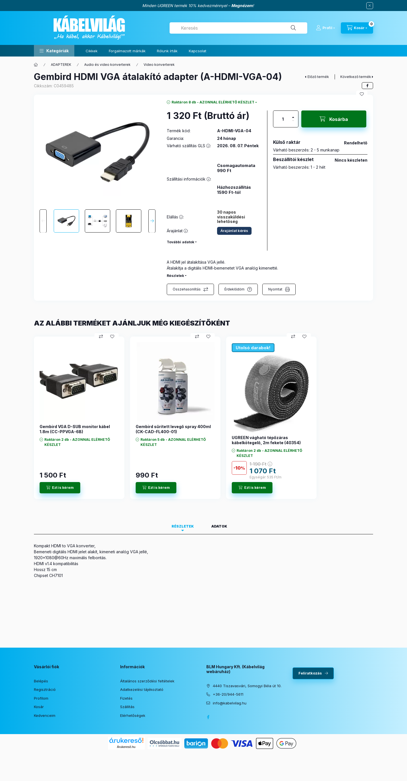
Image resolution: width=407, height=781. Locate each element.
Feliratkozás (310, 673)
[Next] (151, 221)
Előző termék (318, 77)
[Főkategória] (36, 64)
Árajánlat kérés (234, 230)
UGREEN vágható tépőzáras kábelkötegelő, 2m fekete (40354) (266, 440)
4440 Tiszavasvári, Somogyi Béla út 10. (247, 686)
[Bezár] (369, 5)
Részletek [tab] (183, 526)
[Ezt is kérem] (60, 487)
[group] (203, 418)
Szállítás (127, 706)
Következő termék (355, 77)
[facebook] (367, 85)
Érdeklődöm (234, 289)
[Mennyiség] (282, 119)
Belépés (41, 681)
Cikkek (92, 51)
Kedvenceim (44, 715)
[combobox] (238, 28)
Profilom (41, 698)
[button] (54, 51)
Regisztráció (45, 689)
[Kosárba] (333, 118)
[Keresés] (293, 28)
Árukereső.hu (126, 747)
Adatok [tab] (219, 526)
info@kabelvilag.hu (229, 703)
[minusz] (293, 123)
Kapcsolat (197, 51)
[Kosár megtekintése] (357, 28)
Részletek (175, 276)
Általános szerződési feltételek (147, 681)
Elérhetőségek (132, 715)
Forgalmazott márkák (127, 51)
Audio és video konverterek (107, 64)
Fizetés (126, 698)
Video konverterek (159, 64)
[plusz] (293, 115)
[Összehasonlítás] (101, 336)
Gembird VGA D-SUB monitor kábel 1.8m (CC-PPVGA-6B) (75, 429)
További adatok (180, 242)
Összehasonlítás (187, 289)
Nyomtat (275, 289)
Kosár (39, 706)
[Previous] (43, 221)
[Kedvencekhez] (361, 94)
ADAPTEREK (61, 64)
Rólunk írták (167, 51)
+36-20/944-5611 (228, 694)
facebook (208, 717)
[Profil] (325, 28)
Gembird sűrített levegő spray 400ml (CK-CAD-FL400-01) (173, 429)
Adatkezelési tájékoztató (141, 689)
